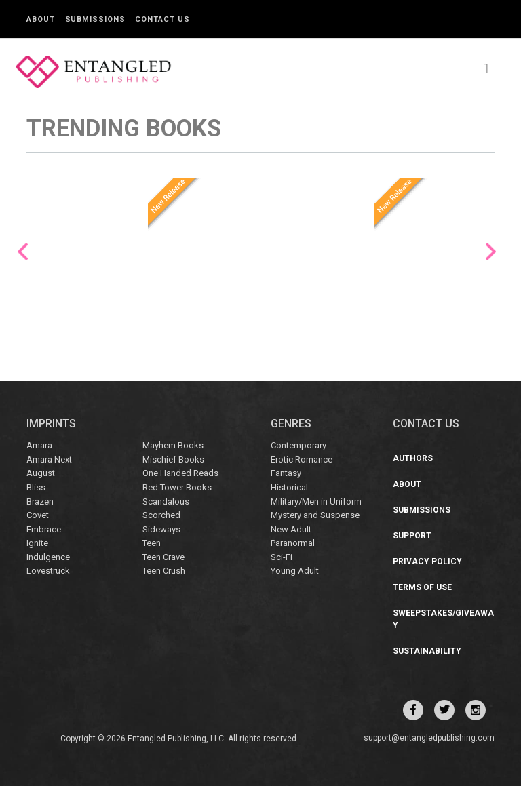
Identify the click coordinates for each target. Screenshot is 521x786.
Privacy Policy (427, 561)
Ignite (37, 543)
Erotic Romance (301, 459)
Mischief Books (173, 459)
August (40, 473)
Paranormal (293, 543)
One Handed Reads (180, 473)
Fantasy (286, 473)
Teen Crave (163, 557)
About (40, 19)
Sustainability (427, 651)
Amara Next (49, 459)
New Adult (291, 529)
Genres (291, 423)
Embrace (43, 529)
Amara (39, 445)
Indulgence (48, 557)
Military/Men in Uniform (316, 501)
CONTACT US (426, 423)
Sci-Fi (281, 557)
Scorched (161, 515)
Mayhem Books (173, 445)
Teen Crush (163, 571)
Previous (23, 251)
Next (491, 251)
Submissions (95, 19)
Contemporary (298, 445)
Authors (413, 458)
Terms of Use (422, 587)
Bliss (35, 487)
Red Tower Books (177, 487)
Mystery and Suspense (315, 515)
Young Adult (295, 571)
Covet (37, 515)
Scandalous (165, 501)
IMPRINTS (51, 423)
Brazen (40, 501)
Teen (151, 543)
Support (412, 536)
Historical (289, 487)
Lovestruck (48, 571)
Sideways (161, 529)
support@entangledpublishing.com (429, 738)
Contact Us (162, 19)
